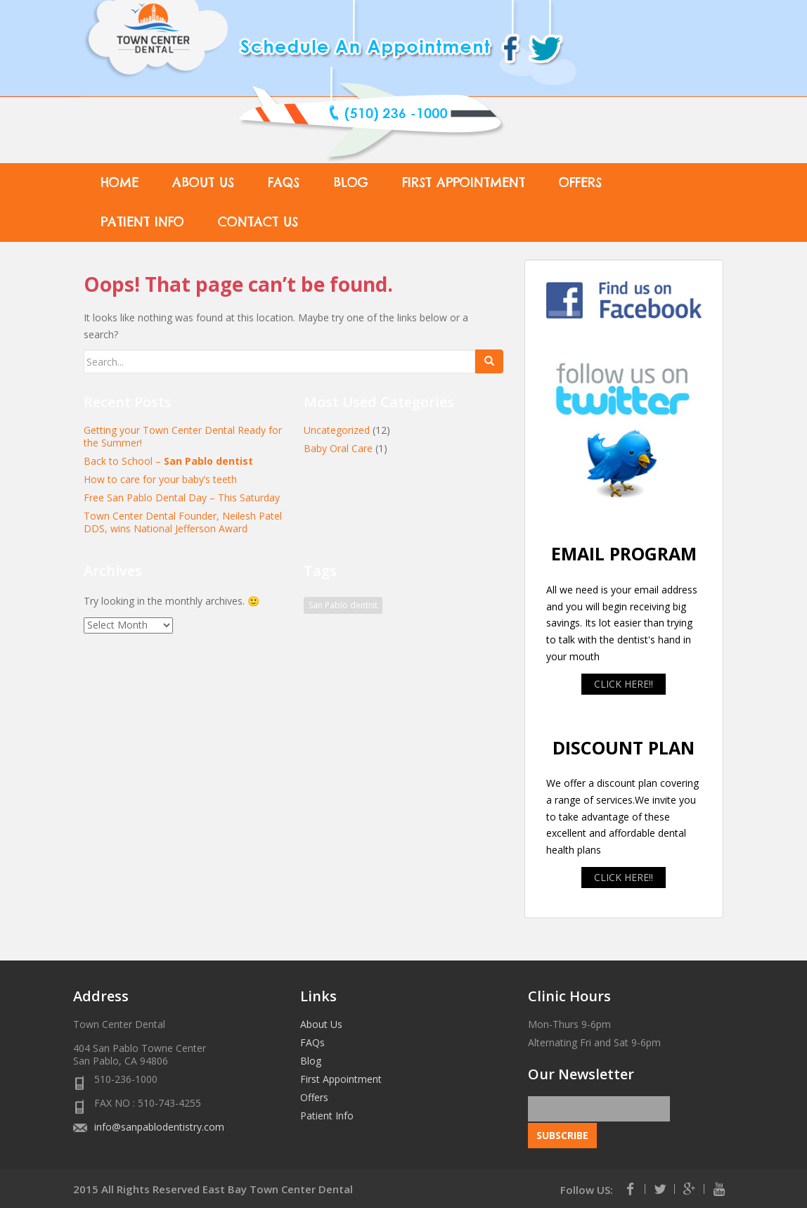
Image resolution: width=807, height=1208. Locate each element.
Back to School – (168, 461)
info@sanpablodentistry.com (159, 1126)
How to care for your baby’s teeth (160, 479)
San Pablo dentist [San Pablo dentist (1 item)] (343, 605)
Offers (580, 182)
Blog (350, 182)
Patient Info (142, 222)
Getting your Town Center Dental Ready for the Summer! (183, 436)
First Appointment (463, 182)
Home (119, 182)
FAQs (283, 182)
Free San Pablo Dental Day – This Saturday (182, 497)
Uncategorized (337, 430)
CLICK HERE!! (623, 683)
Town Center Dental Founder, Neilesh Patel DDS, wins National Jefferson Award (183, 522)
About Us (203, 182)
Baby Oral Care (338, 448)
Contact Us (258, 222)
